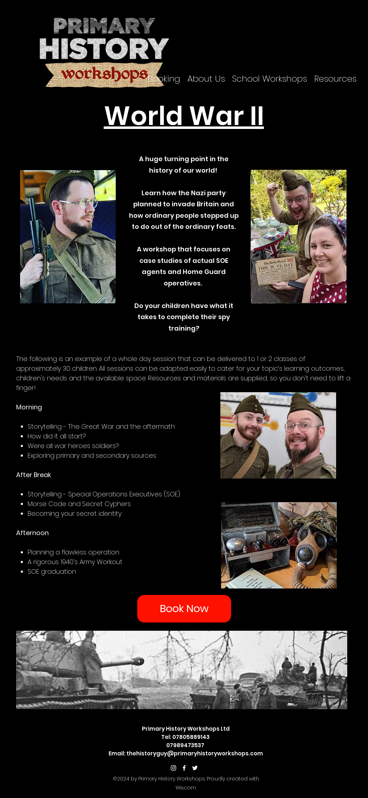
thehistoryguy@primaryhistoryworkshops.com (194, 753)
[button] (164, 78)
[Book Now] (184, 608)
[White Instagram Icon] (173, 767)
